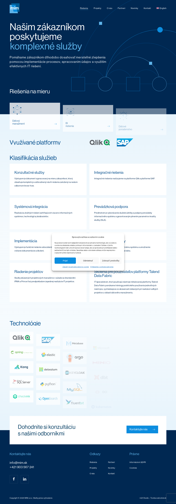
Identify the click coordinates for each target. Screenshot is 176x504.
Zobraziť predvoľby (110, 260)
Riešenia (93, 462)
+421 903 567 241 (22, 467)
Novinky (111, 468)
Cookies (133, 468)
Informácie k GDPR (138, 462)
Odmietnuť (88, 260)
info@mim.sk (18, 462)
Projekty (93, 468)
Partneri (111, 462)
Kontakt (111, 473)
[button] (142, 429)
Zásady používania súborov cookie (76, 267)
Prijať (65, 260)
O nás (92, 473)
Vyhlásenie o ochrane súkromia (101, 267)
